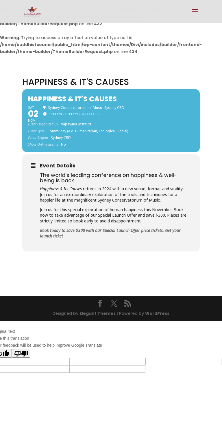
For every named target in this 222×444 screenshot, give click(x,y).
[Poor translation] (21, 353)
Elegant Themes (97, 313)
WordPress (157, 313)
